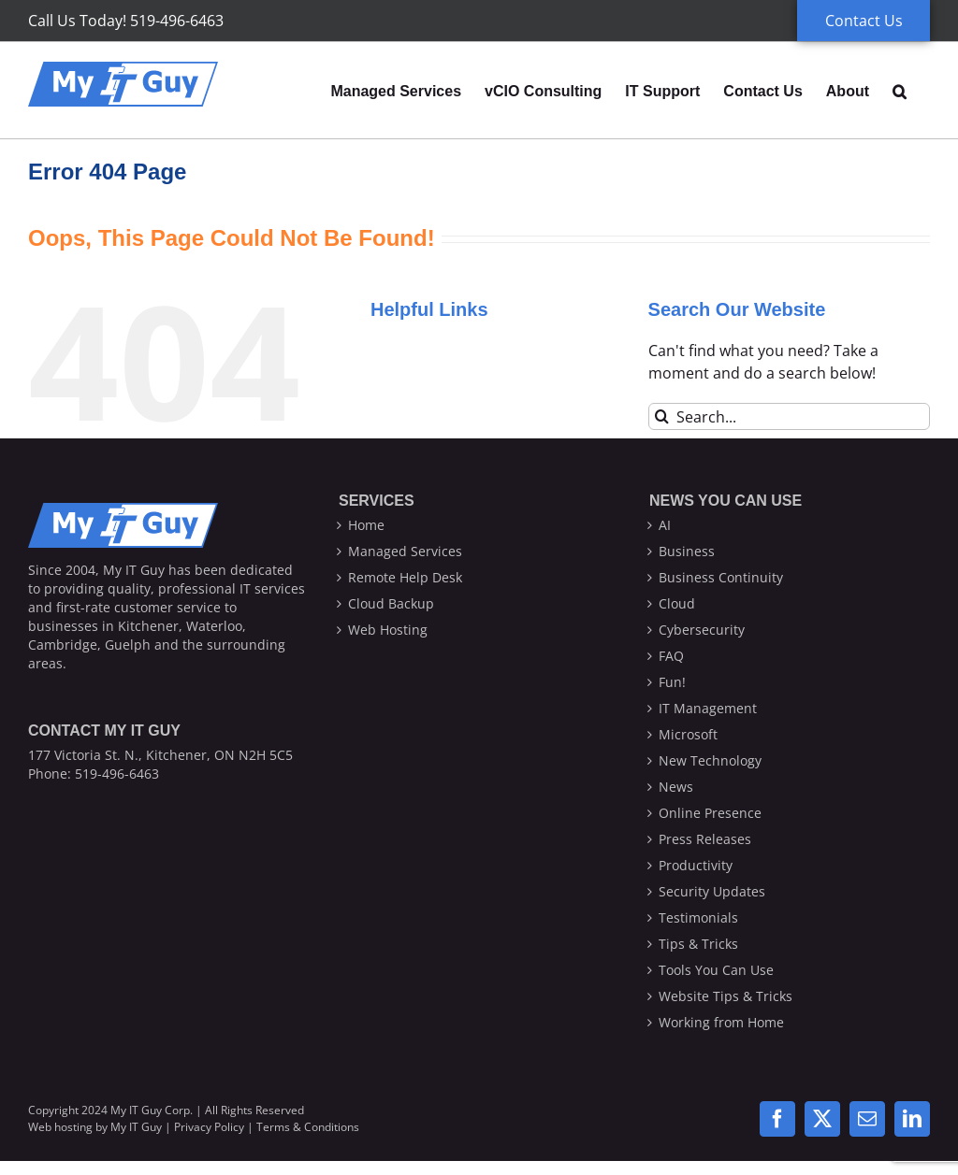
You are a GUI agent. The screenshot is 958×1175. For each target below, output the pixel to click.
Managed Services (405, 551)
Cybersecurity (702, 629)
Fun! (672, 682)
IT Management (708, 708)
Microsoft (688, 734)
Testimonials (698, 917)
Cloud (677, 603)
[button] (900, 90)
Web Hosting (388, 629)
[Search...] (789, 416)
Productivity (696, 865)
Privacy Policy (209, 1127)
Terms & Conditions (307, 1127)
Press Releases (705, 839)
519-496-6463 (117, 773)
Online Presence (710, 813)
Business (687, 551)
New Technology (710, 760)
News (676, 786)
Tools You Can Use (716, 970)
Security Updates (712, 891)
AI (665, 525)
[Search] (661, 416)
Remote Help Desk (405, 577)
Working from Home (721, 1022)
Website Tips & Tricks (725, 996)
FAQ (671, 656)
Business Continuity (721, 577)
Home (366, 525)
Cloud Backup (391, 603)
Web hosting (60, 1127)
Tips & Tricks (698, 944)
